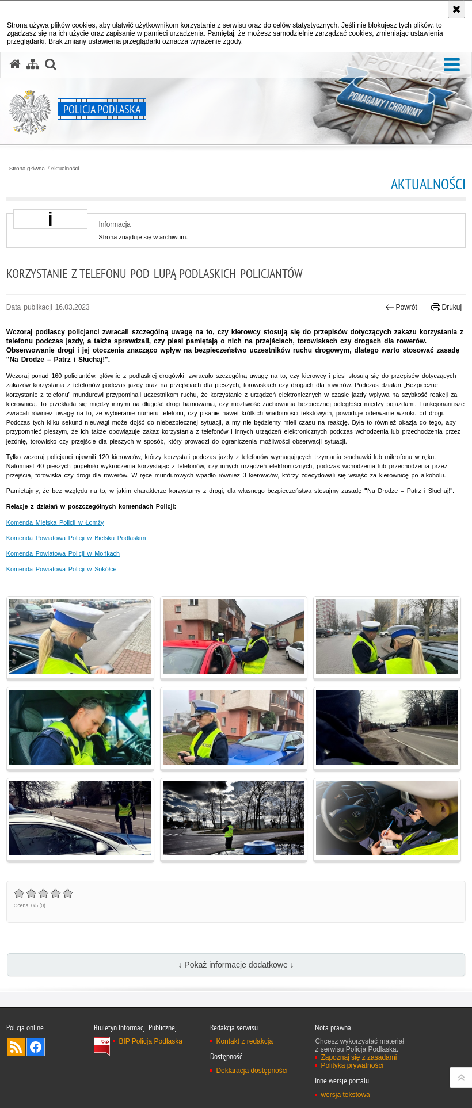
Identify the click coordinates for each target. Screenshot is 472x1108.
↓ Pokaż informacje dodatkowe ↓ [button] (236, 964)
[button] (452, 65)
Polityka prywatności (352, 1065)
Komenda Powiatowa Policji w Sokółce (61, 569)
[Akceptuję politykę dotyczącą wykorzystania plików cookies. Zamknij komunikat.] (456, 9)
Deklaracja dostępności (251, 1071)
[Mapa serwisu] (32, 64)
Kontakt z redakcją (244, 1041)
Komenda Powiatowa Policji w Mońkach (63, 553)
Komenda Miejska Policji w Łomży (55, 522)
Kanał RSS (16, 1047)
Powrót (401, 307)
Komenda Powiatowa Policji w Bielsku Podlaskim (76, 537)
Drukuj (446, 307)
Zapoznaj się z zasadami (359, 1057)
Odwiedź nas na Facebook (35, 1047)
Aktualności (65, 168)
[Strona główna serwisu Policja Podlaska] (15, 64)
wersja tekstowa (345, 1095)
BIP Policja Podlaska (150, 1041)
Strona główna (27, 168)
